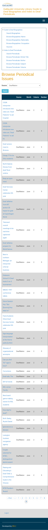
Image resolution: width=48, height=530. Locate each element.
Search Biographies (13, 33)
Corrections (7, 371)
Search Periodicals (13, 54)
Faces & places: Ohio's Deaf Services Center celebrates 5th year (8, 322)
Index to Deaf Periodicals (13, 50)
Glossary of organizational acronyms (8, 351)
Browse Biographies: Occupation (17, 43)
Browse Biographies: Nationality (17, 40)
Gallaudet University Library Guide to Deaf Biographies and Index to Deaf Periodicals (22, 11)
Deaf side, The (8, 376)
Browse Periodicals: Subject (16, 64)
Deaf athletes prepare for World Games (8, 246)
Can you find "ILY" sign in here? (7, 363)
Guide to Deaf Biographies (13, 30)
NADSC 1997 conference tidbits (7, 293)
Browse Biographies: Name (15, 37)
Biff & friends (7, 382)
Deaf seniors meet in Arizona (7, 147)
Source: (4, 85)
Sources (9, 47)
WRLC (14, 526)
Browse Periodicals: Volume (16, 67)
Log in (7, 513)
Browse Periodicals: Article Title (17, 57)
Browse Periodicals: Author (15, 60)
